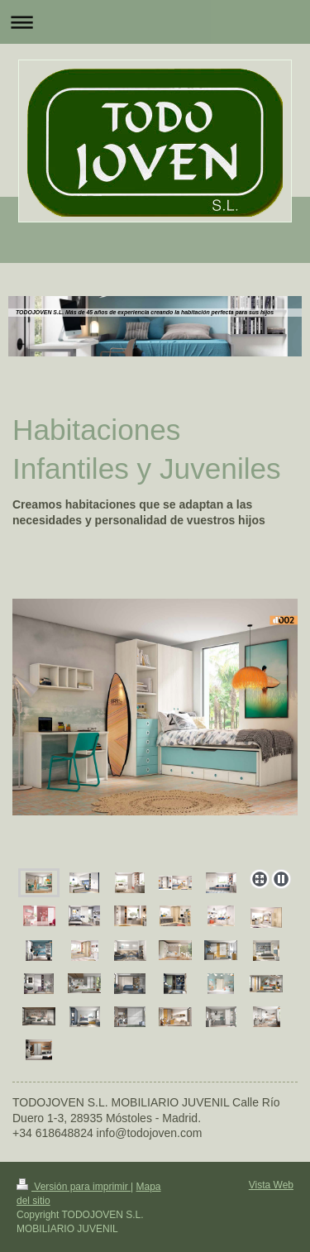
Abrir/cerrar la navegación (155, 22)
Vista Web (271, 1185)
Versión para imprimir (74, 1186)
